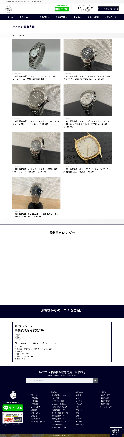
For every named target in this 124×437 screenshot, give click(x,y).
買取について (26, 17)
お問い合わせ (110, 17)
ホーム (10, 17)
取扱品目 (44, 17)
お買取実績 (61, 17)
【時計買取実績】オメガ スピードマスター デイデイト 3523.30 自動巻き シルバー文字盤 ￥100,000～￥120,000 (87, 124)
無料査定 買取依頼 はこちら (115, 432)
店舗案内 (77, 17)
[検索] (95, 380)
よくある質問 (93, 17)
